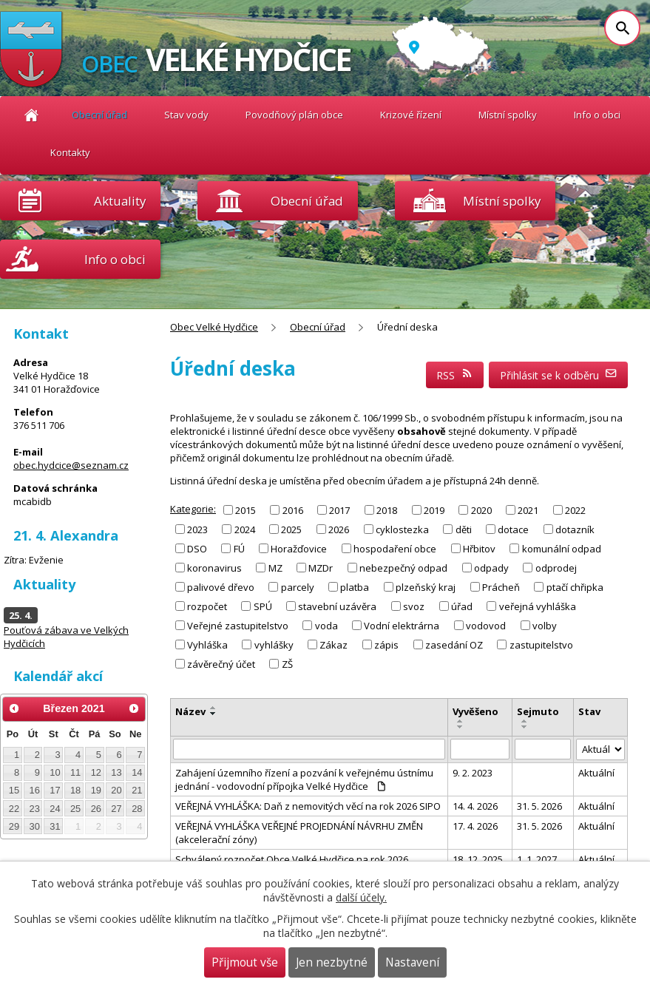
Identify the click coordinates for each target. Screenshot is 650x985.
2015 (245, 509)
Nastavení (412, 962)
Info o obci (597, 114)
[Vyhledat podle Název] (309, 749)
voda (326, 625)
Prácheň (501, 587)
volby (544, 625)
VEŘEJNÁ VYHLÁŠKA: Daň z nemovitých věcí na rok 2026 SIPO (308, 806)
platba (354, 587)
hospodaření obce (394, 548)
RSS (454, 375)
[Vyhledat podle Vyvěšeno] (479, 749)
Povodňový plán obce (294, 114)
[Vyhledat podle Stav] (601, 749)
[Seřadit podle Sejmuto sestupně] (525, 727)
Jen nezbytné (332, 962)
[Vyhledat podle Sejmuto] (542, 749)
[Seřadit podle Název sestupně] (214, 714)
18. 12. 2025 (478, 859)
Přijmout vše (244, 962)
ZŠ (287, 664)
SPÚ (263, 606)
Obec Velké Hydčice (31, 115)
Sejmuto (538, 711)
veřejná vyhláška (537, 606)
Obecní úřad (99, 114)
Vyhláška (207, 644)
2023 (197, 528)
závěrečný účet (221, 664)
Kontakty (70, 152)
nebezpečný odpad (403, 568)
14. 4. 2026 (475, 806)
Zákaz (333, 644)
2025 (291, 528)
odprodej (556, 568)
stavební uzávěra (337, 606)
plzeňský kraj (426, 587)
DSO (197, 548)
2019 (434, 509)
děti (464, 528)
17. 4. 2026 (475, 826)
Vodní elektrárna (401, 625)
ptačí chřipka (574, 587)
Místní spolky (507, 114)
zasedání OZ (454, 644)
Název (190, 711)
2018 (386, 509)
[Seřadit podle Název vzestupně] (214, 708)
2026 (338, 528)
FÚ (239, 548)
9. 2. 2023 (472, 772)
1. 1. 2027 (537, 859)
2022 (575, 509)
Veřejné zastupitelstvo (237, 625)
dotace (513, 528)
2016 (292, 509)
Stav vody (186, 114)
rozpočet (207, 606)
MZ (275, 568)
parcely (297, 587)
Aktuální (596, 772)
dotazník (575, 528)
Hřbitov (479, 548)
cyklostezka (402, 528)
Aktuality (120, 200)
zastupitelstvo (541, 644)
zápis (386, 644)
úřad (462, 606)
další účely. (361, 897)
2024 (244, 528)
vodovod (486, 625)
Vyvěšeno (475, 711)
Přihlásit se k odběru (558, 375)
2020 (481, 509)
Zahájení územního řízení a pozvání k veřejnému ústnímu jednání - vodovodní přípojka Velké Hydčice (304, 779)
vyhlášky (274, 644)
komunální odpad (561, 548)
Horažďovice (299, 548)
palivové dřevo (220, 587)
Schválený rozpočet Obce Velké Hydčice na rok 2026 (291, 859)
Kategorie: (193, 508)
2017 (339, 509)
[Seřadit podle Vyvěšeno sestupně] (461, 727)
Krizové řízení (410, 114)
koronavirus (214, 568)
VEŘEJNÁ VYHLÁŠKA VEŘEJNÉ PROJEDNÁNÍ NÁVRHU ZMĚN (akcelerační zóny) (299, 832)
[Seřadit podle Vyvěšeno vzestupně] (461, 721)
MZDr (320, 568)
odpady (491, 568)
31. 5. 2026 (539, 806)
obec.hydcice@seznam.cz (71, 465)
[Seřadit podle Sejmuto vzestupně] (525, 721)
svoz (413, 606)
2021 (528, 509)
